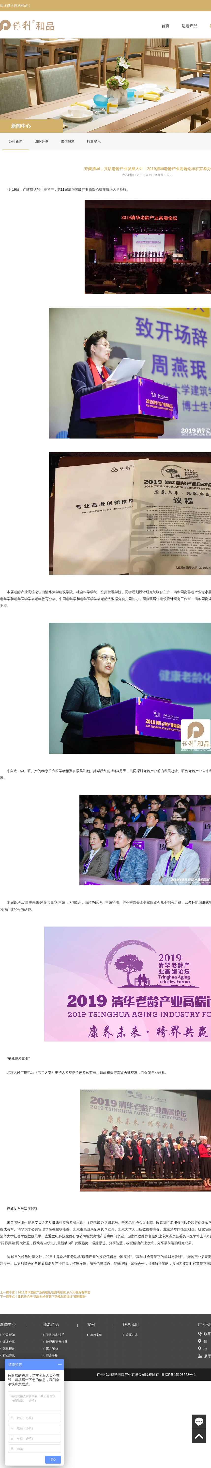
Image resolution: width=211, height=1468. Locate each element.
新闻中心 (21, 126)
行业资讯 (94, 141)
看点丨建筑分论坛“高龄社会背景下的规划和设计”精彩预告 (47, 1296)
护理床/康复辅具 (56, 1341)
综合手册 (52, 1355)
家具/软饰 (52, 1348)
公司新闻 (15, 141)
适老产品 (189, 26)
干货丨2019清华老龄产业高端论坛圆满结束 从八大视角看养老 (49, 1292)
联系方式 (132, 1335)
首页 (165, 26)
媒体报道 (68, 141)
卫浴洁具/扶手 (55, 1335)
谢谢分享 (41, 141)
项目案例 (96, 1335)
